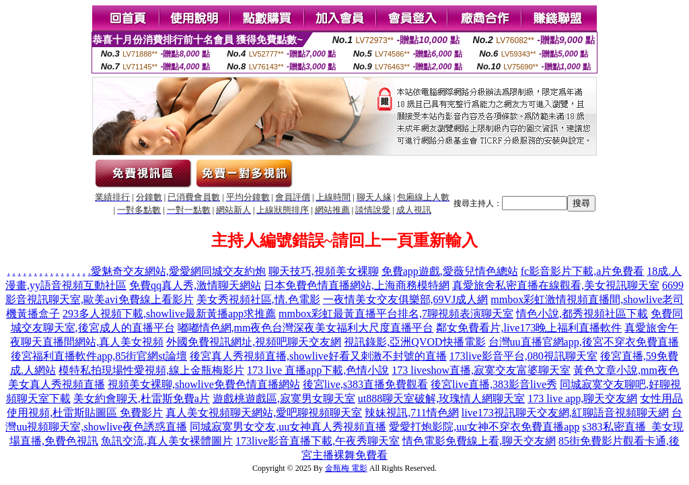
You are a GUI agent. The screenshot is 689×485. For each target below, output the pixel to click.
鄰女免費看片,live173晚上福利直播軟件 (529, 327)
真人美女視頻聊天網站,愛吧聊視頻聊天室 (264, 412)
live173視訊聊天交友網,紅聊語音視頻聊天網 (565, 412)
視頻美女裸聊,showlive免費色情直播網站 (204, 384)
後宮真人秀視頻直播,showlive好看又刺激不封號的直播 (318, 356)
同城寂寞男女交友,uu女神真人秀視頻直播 (288, 426)
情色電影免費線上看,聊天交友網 (479, 441)
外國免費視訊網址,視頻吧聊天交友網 (253, 342)
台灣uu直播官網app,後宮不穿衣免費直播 (583, 342)
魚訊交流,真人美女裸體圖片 (167, 441)
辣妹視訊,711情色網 (411, 412)
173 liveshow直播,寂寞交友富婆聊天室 (481, 370)
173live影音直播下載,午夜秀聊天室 (317, 441)
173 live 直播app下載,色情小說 (318, 370)
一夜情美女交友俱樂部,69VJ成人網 (405, 299)
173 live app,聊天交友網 (582, 398)
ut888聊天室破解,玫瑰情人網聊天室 (441, 398)
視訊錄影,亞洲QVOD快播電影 (414, 342)
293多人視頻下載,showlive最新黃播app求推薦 (169, 313)
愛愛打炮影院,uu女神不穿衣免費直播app (484, 426)
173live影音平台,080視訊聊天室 (523, 356)
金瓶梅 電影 (346, 468)
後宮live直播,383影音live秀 (494, 384)
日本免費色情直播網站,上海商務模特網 (356, 285)
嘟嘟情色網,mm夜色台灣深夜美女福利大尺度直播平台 (306, 327)
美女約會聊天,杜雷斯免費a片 (141, 398)
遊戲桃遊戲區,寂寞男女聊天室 (284, 398)
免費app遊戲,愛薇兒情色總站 (450, 271)
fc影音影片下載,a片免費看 (583, 271)
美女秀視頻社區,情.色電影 (258, 299)
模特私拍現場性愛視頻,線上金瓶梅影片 (151, 370)
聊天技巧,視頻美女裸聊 (323, 271)
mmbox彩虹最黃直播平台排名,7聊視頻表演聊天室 (396, 313)
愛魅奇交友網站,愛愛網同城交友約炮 (178, 271)
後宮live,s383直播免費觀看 (365, 384)
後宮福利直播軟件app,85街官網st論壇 (99, 356)
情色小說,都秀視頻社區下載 (582, 313)
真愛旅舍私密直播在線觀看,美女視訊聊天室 (555, 285)
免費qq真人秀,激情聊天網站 (195, 285)
